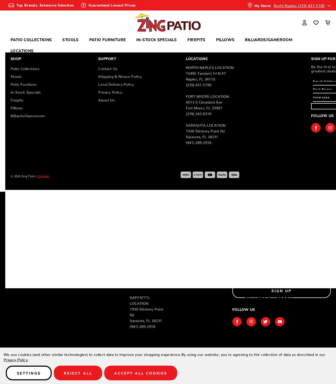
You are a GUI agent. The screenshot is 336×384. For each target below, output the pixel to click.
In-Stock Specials (156, 39)
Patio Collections (31, 39)
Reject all (78, 373)
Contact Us (108, 67)
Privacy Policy (110, 91)
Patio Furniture (107, 39)
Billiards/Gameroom (268, 39)
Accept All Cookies (140, 373)
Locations (22, 50)
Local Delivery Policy (116, 83)
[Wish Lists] (316, 22)
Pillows (225, 39)
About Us (106, 99)
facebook (316, 128)
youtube (280, 321)
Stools (70, 39)
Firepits (196, 39)
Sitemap (43, 175)
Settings (29, 373)
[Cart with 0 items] (327, 22)
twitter (266, 321)
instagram (330, 128)
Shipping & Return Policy (119, 75)
